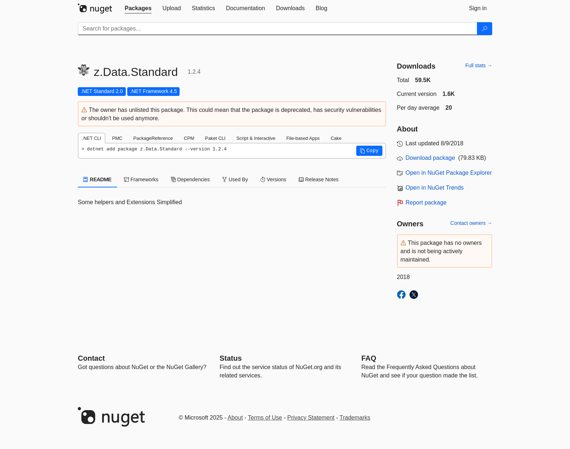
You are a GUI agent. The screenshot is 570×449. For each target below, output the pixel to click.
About (235, 417)
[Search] (484, 28)
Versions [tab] (273, 179)
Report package (426, 202)
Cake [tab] (335, 138)
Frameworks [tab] (141, 179)
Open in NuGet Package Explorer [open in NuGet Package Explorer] (449, 173)
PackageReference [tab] (153, 138)
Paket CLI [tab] (215, 138)
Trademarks (355, 417)
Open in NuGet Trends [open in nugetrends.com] (435, 188)
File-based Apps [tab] (303, 138)
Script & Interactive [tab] (255, 138)
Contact (91, 358)
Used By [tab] (235, 179)
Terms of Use (265, 417)
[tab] (138, 8)
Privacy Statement (310, 417)
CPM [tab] (189, 138)
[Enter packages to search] (277, 28)
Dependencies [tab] (190, 179)
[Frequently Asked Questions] (368, 358)
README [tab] (97, 179)
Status (231, 358)
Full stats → (478, 65)
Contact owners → (471, 223)
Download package (430, 158)
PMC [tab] (117, 138)
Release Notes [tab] (319, 179)
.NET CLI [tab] (91, 138)
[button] (369, 151)
